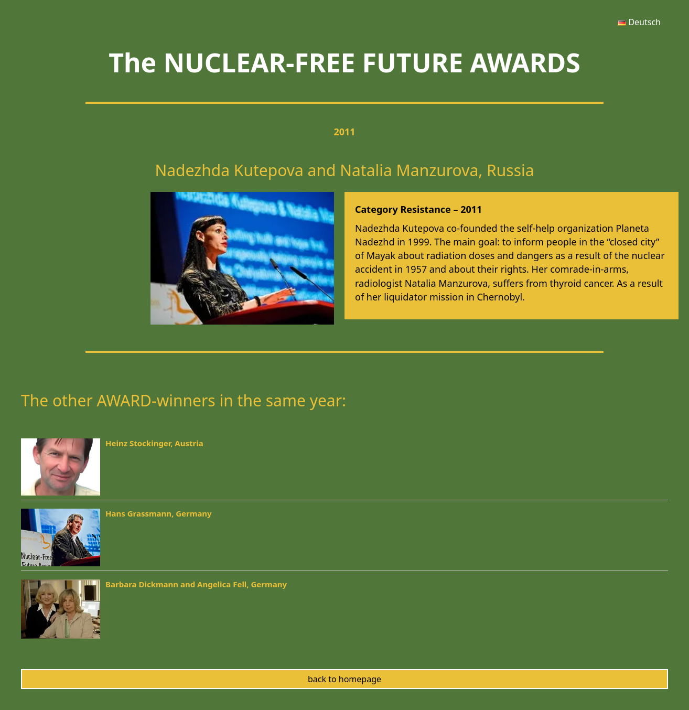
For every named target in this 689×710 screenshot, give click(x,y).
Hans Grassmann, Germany (158, 513)
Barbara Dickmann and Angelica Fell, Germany (196, 584)
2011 (344, 131)
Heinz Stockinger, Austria (154, 443)
